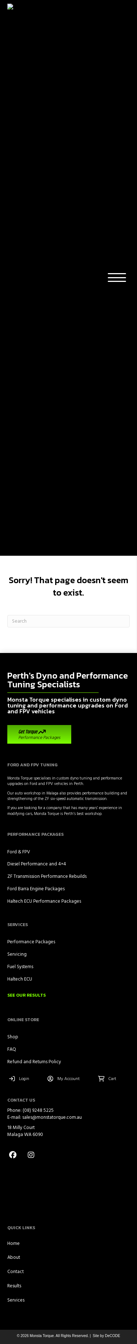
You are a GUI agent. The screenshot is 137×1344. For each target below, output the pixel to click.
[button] (115, 17)
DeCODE (112, 815)
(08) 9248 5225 (38, 589)
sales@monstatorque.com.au (52, 596)
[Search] (68, 100)
